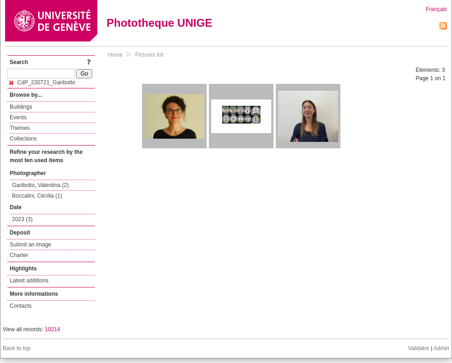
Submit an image (30, 244)
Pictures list (149, 55)
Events (18, 117)
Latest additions (29, 280)
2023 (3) (22, 219)
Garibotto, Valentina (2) (40, 185)
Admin (441, 348)
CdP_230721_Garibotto (42, 82)
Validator (418, 348)
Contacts (20, 306)
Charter (19, 255)
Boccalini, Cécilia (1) (37, 196)
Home (115, 55)
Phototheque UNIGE (159, 23)
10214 (52, 329)
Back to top (16, 348)
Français (436, 9)
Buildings (21, 107)
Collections (23, 138)
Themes (20, 128)
